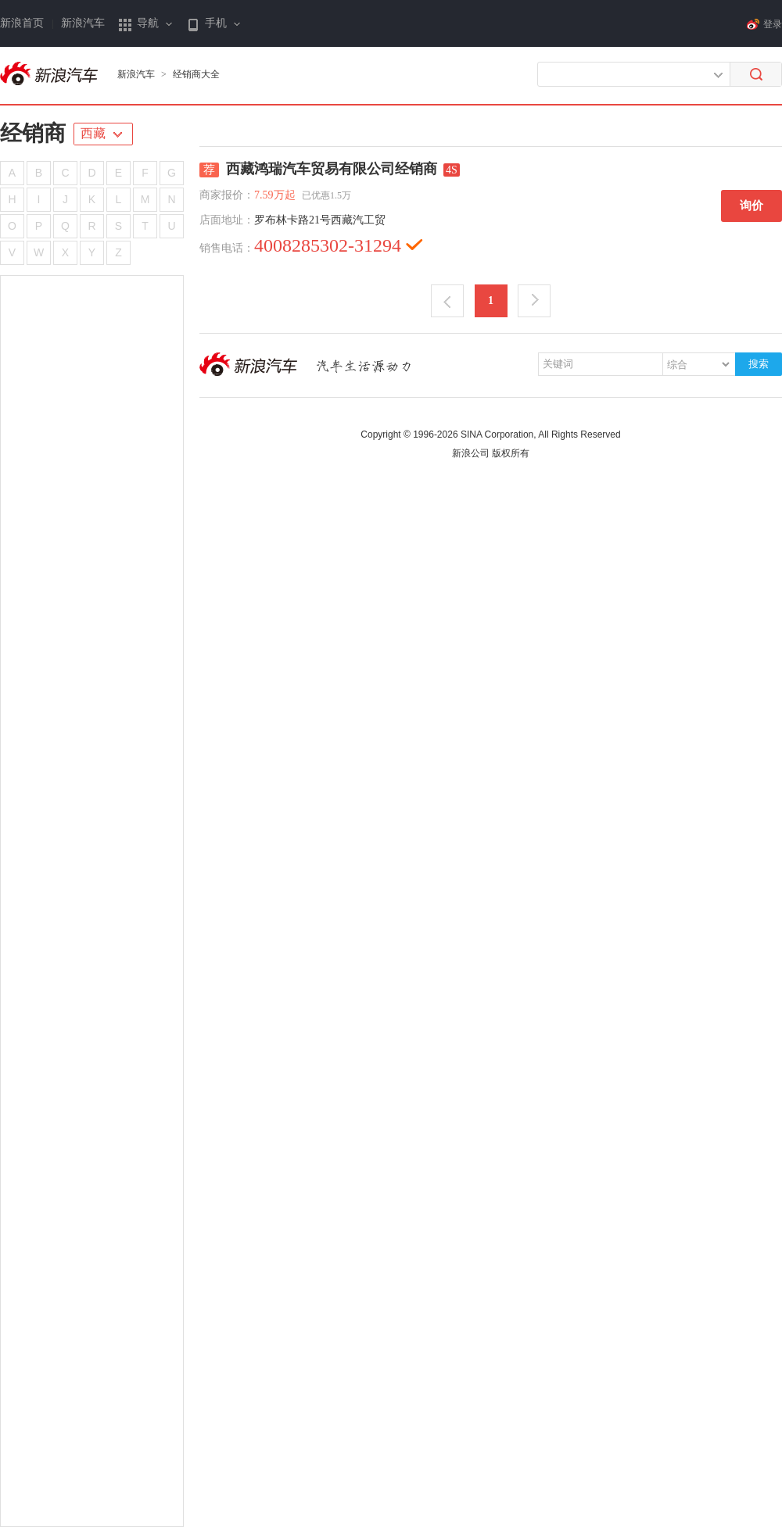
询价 (751, 205)
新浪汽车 (83, 23)
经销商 (33, 133)
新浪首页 (22, 23)
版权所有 (510, 453)
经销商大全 (196, 74)
